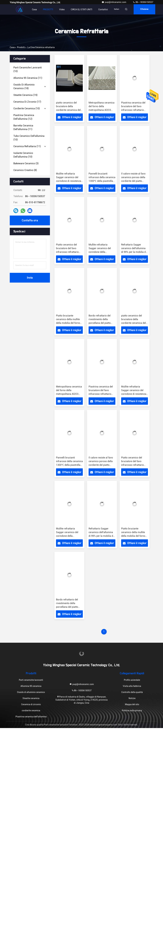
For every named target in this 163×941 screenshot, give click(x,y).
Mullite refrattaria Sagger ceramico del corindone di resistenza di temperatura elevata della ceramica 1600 (68, 181)
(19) (25, 95)
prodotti (21, 47)
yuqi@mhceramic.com (114, 2)
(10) (27, 69)
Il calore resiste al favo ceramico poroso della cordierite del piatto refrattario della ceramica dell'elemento (133, 181)
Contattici (103, 9)
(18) (24, 86)
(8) (25, 170)
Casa (34, 9)
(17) (27, 101)
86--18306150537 (143, 2)
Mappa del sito (132, 704)
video (62, 9)
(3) (26, 163)
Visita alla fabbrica (132, 686)
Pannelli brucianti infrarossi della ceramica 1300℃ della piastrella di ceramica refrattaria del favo (102, 181)
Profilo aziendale (132, 680)
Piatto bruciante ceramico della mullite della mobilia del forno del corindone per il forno (68, 323)
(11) (27, 77)
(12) (23, 117)
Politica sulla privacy (132, 710)
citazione (146, 9)
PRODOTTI (48, 9)
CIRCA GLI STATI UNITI (81, 9)
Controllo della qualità (132, 692)
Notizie (132, 698)
